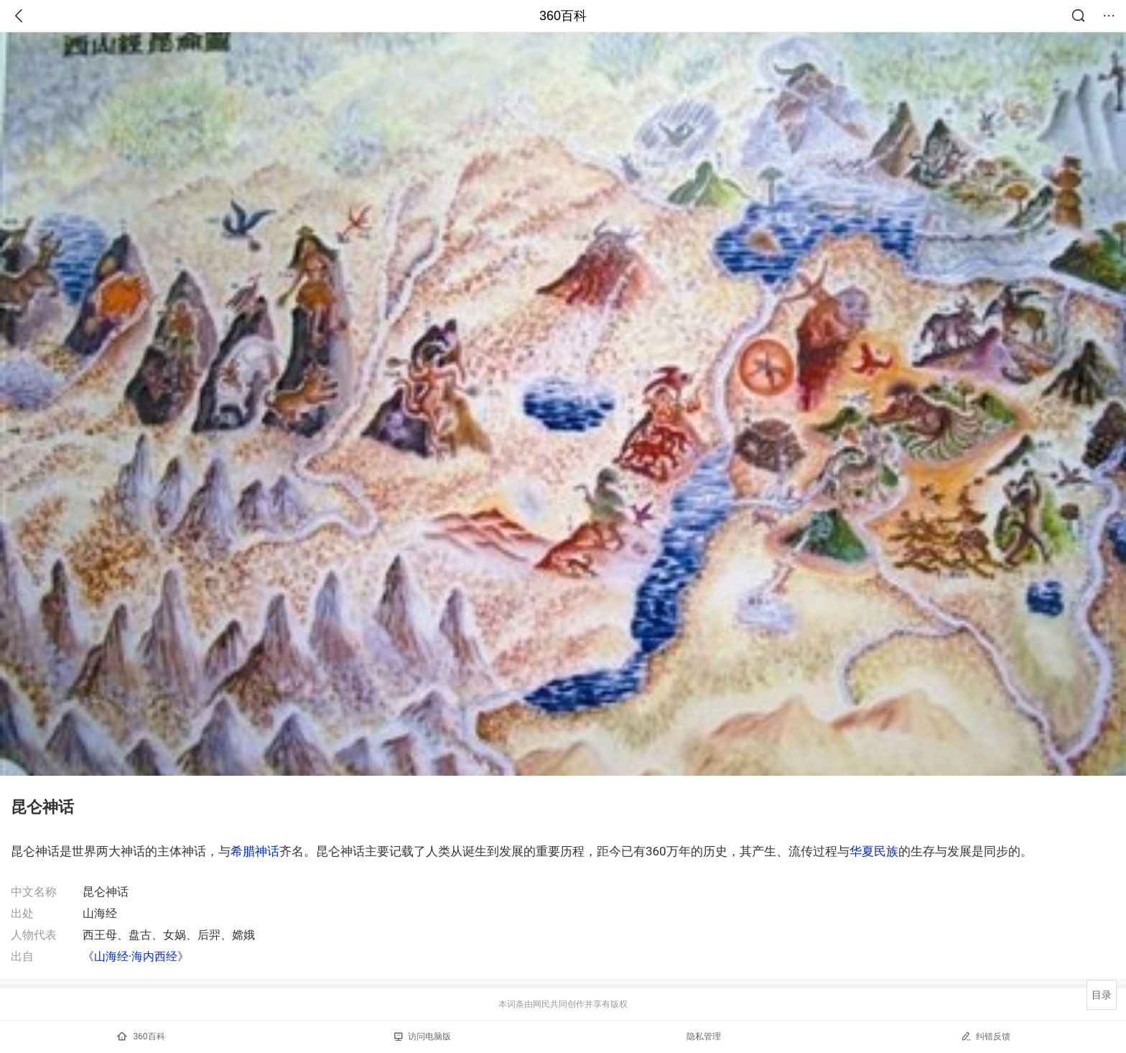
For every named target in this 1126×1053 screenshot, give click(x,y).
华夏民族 (874, 851)
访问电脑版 (422, 1036)
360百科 (563, 16)
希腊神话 (255, 851)
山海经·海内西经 (135, 956)
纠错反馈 (985, 1036)
